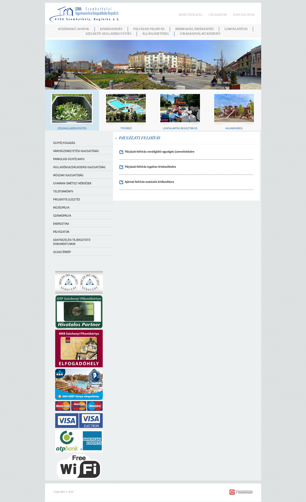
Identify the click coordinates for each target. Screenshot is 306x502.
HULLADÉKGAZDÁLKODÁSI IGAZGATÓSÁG (79, 167)
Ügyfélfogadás (64, 143)
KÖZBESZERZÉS (111, 29)
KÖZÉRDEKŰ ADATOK (73, 29)
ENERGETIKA (61, 224)
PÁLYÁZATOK (61, 232)
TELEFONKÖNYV (63, 191)
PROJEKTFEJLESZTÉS (66, 199)
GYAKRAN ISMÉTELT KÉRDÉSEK (72, 183)
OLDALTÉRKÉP (62, 252)
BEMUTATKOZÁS (191, 14)
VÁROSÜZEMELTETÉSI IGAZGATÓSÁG (76, 151)
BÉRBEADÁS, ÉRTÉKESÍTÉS (194, 29)
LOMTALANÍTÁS (236, 29)
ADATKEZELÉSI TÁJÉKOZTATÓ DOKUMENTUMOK (71, 242)
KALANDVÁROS (234, 128)
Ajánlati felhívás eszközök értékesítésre (149, 182)
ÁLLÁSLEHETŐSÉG (155, 33)
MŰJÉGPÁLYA (61, 207)
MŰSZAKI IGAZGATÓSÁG (68, 175)
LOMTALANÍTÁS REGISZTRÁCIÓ (180, 128)
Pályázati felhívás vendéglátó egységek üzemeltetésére (159, 152)
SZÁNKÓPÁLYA (62, 216)
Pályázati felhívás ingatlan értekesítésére (150, 167)
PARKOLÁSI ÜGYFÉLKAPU (69, 159)
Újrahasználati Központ (200, 33)
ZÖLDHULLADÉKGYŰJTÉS (72, 128)
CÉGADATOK (218, 14)
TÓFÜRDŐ (126, 128)
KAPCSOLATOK (244, 14)
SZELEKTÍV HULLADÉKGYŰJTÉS (109, 33)
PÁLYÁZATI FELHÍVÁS (148, 29)
